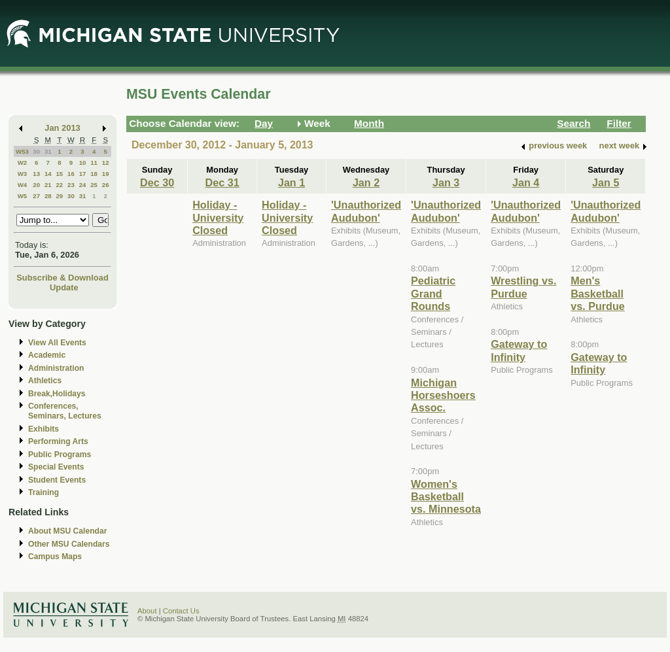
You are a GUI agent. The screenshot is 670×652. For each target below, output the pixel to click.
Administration (56, 368)
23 (71, 184)
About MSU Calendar (67, 531)
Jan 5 (605, 182)
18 (93, 173)
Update (64, 287)
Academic (46, 355)
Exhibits (43, 429)
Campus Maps (55, 556)
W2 (22, 162)
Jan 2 (366, 182)
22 (59, 184)
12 (105, 162)
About (147, 611)
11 (93, 162)
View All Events (57, 342)
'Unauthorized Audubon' (366, 211)
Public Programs (59, 454)
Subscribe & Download (62, 278)
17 (82, 173)
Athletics (45, 380)
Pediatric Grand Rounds (433, 293)
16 (71, 173)
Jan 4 (525, 182)
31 (48, 151)
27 (36, 195)
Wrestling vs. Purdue (523, 287)
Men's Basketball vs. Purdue (598, 293)
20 (36, 184)
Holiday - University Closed (217, 217)
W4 (22, 184)
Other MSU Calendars (69, 544)
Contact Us (181, 611)
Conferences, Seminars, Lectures (64, 411)
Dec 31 (222, 182)
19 (105, 173)
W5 (22, 195)
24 (82, 184)
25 (93, 184)
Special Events (56, 467)
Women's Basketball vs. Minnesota (446, 496)
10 (82, 162)
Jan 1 (291, 182)
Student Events (57, 480)
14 (48, 173)
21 (48, 184)
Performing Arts (58, 441)
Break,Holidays (57, 393)
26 (105, 184)
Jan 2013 (62, 128)
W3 (22, 173)
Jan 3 (445, 182)
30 (36, 151)
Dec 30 (157, 182)
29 (59, 195)
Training (43, 492)
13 (36, 173)
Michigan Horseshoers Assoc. (443, 395)
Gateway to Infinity (519, 350)
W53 (22, 151)
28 (48, 195)
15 (59, 173)
